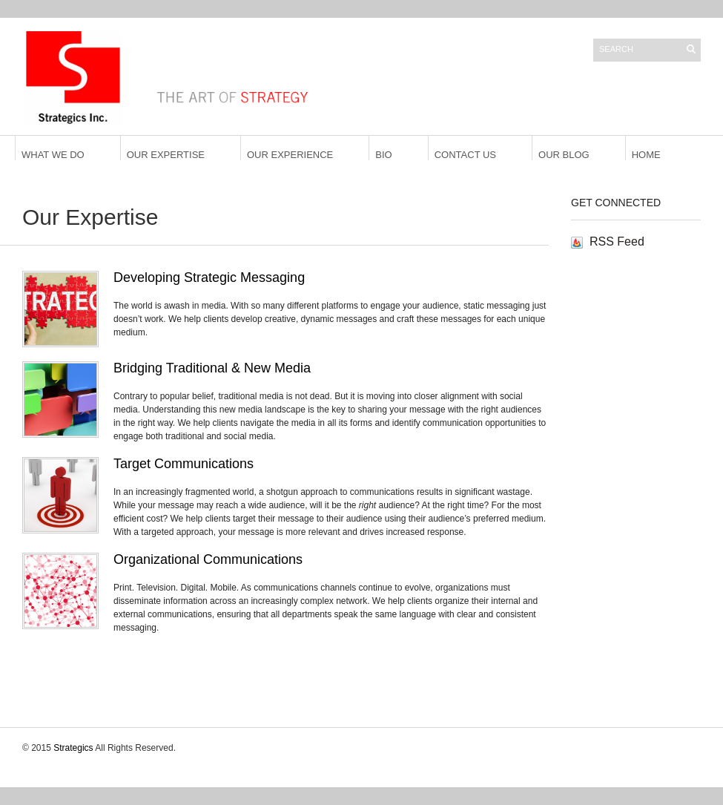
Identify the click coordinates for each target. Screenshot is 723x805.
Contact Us (465, 154)
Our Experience (290, 154)
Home (646, 154)
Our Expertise (166, 154)
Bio (383, 154)
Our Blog (564, 154)
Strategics (73, 748)
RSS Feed (617, 241)
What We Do (53, 154)
